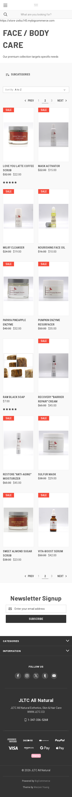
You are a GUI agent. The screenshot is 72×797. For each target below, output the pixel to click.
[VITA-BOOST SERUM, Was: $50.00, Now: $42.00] (53, 519)
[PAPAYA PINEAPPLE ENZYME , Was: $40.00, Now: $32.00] (18, 288)
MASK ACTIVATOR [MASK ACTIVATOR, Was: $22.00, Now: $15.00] (49, 166)
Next (62, 101)
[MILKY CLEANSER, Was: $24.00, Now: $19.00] (18, 216)
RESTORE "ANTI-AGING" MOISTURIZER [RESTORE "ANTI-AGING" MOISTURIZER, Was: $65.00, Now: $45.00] (17, 476)
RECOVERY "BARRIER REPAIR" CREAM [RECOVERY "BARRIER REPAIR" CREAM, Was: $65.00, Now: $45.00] (51, 399)
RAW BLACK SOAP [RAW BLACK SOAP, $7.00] (14, 397)
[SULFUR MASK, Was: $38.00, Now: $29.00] (53, 443)
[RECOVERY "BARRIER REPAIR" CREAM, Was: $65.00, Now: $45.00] (53, 365)
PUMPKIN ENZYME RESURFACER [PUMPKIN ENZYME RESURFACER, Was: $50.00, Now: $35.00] (49, 322)
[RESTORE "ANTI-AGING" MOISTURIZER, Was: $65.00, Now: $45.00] (18, 443)
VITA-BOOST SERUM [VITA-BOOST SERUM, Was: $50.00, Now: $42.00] (50, 551)
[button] (36, 74)
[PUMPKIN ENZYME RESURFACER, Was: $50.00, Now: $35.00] (53, 288)
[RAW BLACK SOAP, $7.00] (18, 365)
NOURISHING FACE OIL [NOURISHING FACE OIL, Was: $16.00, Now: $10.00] (51, 247)
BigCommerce (42, 781)
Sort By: (9, 89)
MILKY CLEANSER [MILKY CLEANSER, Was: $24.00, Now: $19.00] (13, 247)
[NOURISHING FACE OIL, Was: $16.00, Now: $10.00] (53, 216)
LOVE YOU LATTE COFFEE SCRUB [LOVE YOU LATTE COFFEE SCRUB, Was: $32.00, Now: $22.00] (18, 168)
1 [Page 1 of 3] (38, 100)
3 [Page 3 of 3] (51, 100)
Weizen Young (41, 787)
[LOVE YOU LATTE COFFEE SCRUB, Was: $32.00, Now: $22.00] (18, 134)
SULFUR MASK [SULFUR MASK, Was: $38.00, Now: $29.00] (47, 474)
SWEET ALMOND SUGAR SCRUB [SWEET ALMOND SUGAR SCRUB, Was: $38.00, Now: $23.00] (17, 553)
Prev (29, 101)
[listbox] (41, 90)
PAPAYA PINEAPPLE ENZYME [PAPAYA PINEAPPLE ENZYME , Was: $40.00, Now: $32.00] (14, 322)
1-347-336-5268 (38, 720)
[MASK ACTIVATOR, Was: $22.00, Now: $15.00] (53, 134)
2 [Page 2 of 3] (45, 100)
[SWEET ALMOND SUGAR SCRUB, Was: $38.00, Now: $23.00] (18, 519)
